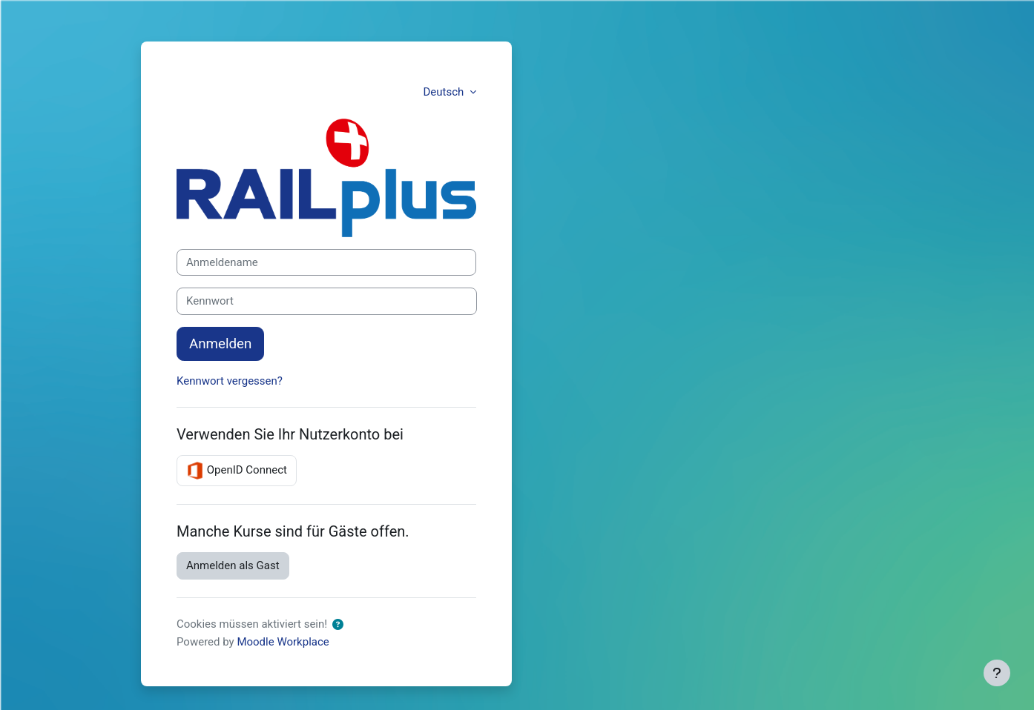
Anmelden (220, 344)
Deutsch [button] (445, 92)
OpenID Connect (236, 471)
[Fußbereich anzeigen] (997, 673)
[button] (338, 625)
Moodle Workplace (283, 641)
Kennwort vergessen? (230, 381)
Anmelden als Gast (233, 565)
